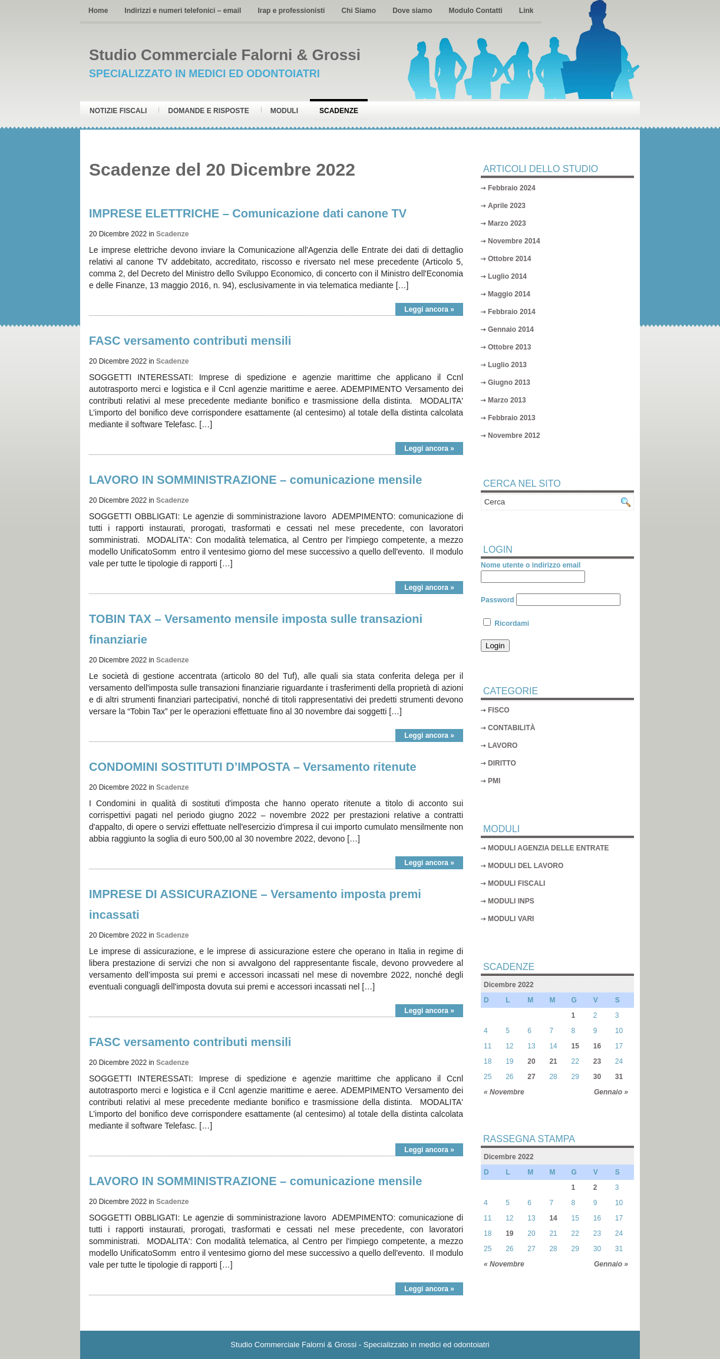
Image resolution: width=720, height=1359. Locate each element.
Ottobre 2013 (509, 347)
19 (509, 1233)
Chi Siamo (358, 10)
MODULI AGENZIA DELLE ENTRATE (548, 848)
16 (597, 1046)
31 (619, 1077)
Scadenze (338, 111)
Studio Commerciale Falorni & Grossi (225, 55)
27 (531, 1077)
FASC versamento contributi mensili (190, 340)
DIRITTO (502, 763)
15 (575, 1046)
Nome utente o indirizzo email (530, 565)
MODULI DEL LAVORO (525, 866)
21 (553, 1061)
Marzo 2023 (507, 223)
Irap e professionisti (291, 10)
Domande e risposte (208, 111)
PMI (494, 781)
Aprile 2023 (507, 206)
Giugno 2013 (509, 382)
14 (553, 1218)
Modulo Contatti (475, 10)
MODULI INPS (511, 901)
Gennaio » (611, 1092)
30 (597, 1077)
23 (597, 1061)
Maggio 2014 (509, 294)
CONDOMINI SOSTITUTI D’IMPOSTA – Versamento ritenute (253, 766)
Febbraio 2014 (512, 312)
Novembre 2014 (514, 241)
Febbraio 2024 (512, 188)
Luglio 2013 (507, 365)
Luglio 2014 (507, 276)
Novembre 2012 (514, 435)
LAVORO (502, 745)
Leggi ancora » (429, 309)
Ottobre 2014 (509, 259)
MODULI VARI (511, 919)
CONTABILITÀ (511, 728)
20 (531, 1061)
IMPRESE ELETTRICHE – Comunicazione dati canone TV (248, 213)
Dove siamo (412, 10)
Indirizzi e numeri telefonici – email (182, 10)
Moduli (284, 111)
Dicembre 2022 (509, 985)
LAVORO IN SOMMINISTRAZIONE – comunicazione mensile (255, 479)
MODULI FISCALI (516, 883)
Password (497, 600)
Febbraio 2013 (512, 418)
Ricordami (506, 623)
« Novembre (504, 1092)
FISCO (499, 710)
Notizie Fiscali (118, 111)
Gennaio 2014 (511, 329)
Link (526, 10)
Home (98, 10)
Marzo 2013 (507, 400)
